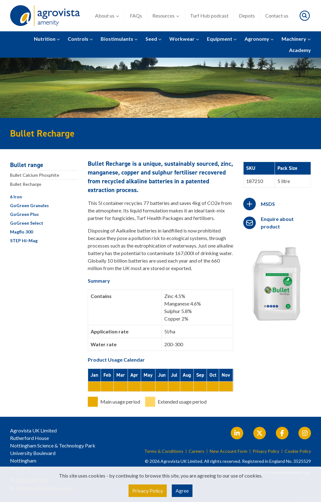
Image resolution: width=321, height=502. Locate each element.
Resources (166, 15)
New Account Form (228, 451)
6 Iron (16, 196)
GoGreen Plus (24, 214)
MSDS (268, 204)
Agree (182, 491)
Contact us (276, 15)
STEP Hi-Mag (24, 240)
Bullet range (26, 165)
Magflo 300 (21, 231)
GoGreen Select (26, 223)
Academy (300, 50)
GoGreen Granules (29, 205)
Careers (196, 451)
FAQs (136, 15)
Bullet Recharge (25, 184)
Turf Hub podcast (209, 15)
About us (107, 15)
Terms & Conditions (163, 451)
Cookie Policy (298, 451)
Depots (247, 15)
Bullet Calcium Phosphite (34, 175)
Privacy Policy (266, 451)
